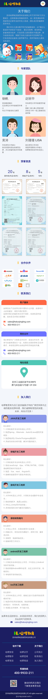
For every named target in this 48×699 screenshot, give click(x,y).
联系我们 (38, 656)
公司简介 (38, 652)
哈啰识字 (24, 652)
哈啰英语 (9, 660)
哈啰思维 (24, 656)
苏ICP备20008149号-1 (24, 696)
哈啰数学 (9, 656)
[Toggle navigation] (43, 4)
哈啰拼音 (9, 652)
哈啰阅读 (24, 660)
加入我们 (38, 660)
